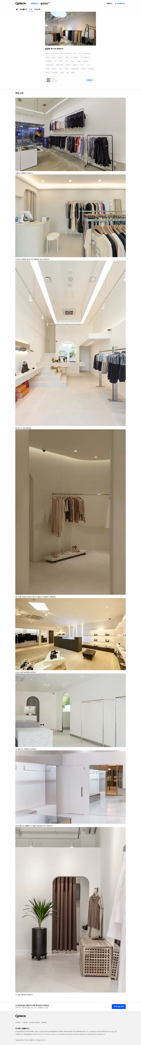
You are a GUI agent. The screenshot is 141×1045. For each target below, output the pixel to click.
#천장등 (85, 61)
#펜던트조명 (59, 65)
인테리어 (34, 3)
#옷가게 (54, 53)
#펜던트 (68, 65)
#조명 (78, 61)
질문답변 (44, 3)
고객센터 (18, 1022)
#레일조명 (55, 72)
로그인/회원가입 (120, 3)
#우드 (82, 65)
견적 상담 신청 (119, 1006)
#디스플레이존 (85, 57)
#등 (67, 72)
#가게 (80, 53)
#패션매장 (87, 53)
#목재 (47, 69)
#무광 (47, 72)
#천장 (62, 72)
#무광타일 (91, 69)
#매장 (47, 57)
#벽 (56, 61)
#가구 (66, 61)
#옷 (75, 53)
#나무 (88, 65)
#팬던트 (75, 65)
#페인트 (54, 69)
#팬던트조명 (49, 65)
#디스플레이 (74, 57)
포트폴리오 (23, 9)
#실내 (53, 57)
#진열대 (60, 57)
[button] (123, 100)
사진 (30, 9)
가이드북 (37, 9)
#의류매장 (68, 53)
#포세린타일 (74, 69)
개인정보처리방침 (34, 1022)
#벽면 (61, 61)
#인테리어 (49, 61)
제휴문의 (109, 3)
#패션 (47, 53)
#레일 (72, 72)
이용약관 (24, 1022)
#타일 (66, 69)
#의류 (61, 53)
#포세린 (83, 69)
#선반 (72, 61)
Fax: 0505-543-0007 (79, 1031)
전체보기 (90, 80)
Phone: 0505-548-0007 (66, 1031)
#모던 (61, 69)
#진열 (66, 57)
